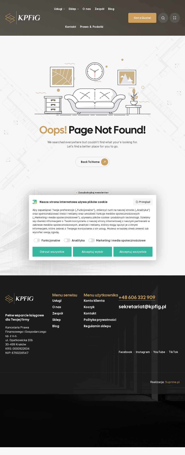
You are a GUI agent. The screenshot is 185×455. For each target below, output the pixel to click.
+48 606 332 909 (137, 297)
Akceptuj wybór (92, 251)
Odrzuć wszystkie (52, 251)
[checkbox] (46, 240)
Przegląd (143, 201)
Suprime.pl (172, 382)
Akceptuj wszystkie (132, 251)
